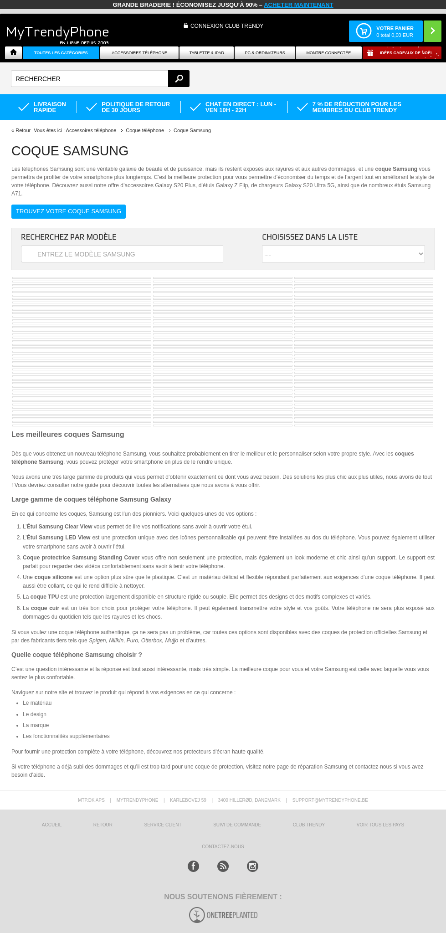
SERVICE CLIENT (163, 824)
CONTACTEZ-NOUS (223, 846)
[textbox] (100, 78)
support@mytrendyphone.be (330, 800)
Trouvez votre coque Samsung (68, 211)
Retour (23, 130)
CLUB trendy (309, 824)
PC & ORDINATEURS (265, 53)
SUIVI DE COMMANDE (237, 824)
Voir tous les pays (380, 824)
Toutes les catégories (61, 53)
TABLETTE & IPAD (207, 53)
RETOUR (103, 824)
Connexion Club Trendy (226, 26)
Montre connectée (328, 53)
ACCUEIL (52, 824)
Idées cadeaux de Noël (406, 53)
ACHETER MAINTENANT (298, 4)
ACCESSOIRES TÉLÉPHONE (139, 53)
